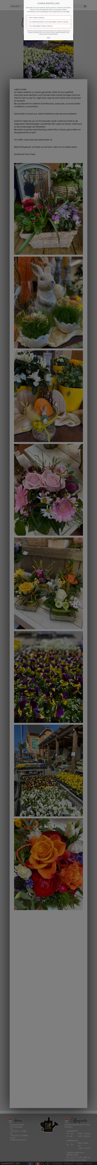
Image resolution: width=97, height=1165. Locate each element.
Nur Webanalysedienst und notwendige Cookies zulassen (48, 22)
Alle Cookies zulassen (35, 17)
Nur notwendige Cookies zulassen (40, 26)
